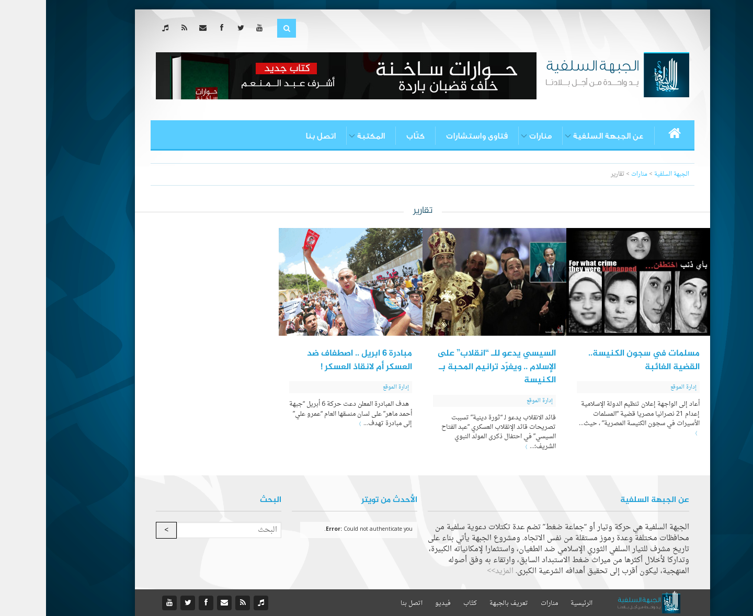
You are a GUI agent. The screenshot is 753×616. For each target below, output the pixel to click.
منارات (494, 136)
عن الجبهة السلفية (562, 136)
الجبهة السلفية (625, 174)
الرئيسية (535, 603)
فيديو (397, 603)
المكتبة (325, 136)
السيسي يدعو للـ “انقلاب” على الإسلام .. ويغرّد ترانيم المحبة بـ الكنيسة (450, 366)
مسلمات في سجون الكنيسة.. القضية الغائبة (598, 360)
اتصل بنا (274, 136)
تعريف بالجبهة (462, 603)
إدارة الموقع (637, 387)
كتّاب (369, 136)
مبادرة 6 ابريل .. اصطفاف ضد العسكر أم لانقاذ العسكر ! (313, 360)
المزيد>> (454, 571)
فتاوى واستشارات (431, 136)
